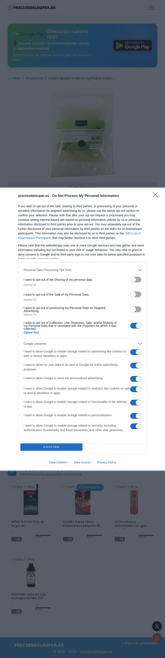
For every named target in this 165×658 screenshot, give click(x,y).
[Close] (157, 196)
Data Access (82, 462)
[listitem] (82, 270)
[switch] (135, 279)
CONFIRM (51, 447)
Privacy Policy (106, 462)
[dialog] (82, 329)
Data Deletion (58, 462)
